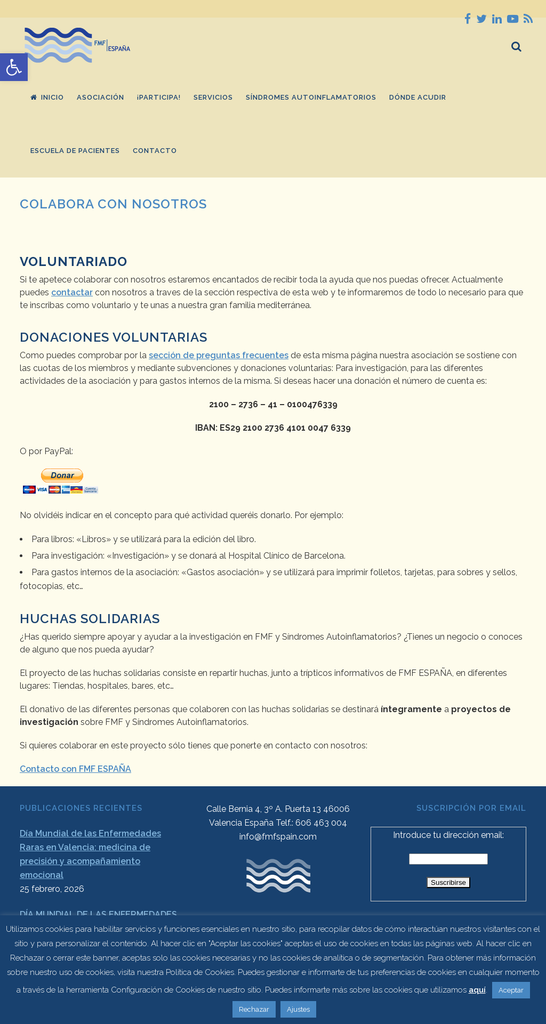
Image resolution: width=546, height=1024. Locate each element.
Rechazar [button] (254, 1009)
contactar (72, 292)
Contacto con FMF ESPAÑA (75, 769)
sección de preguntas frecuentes (218, 355)
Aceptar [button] (511, 990)
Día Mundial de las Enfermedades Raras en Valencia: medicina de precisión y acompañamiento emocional (90, 854)
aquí (477, 990)
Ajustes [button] (298, 1009)
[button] (14, 67)
